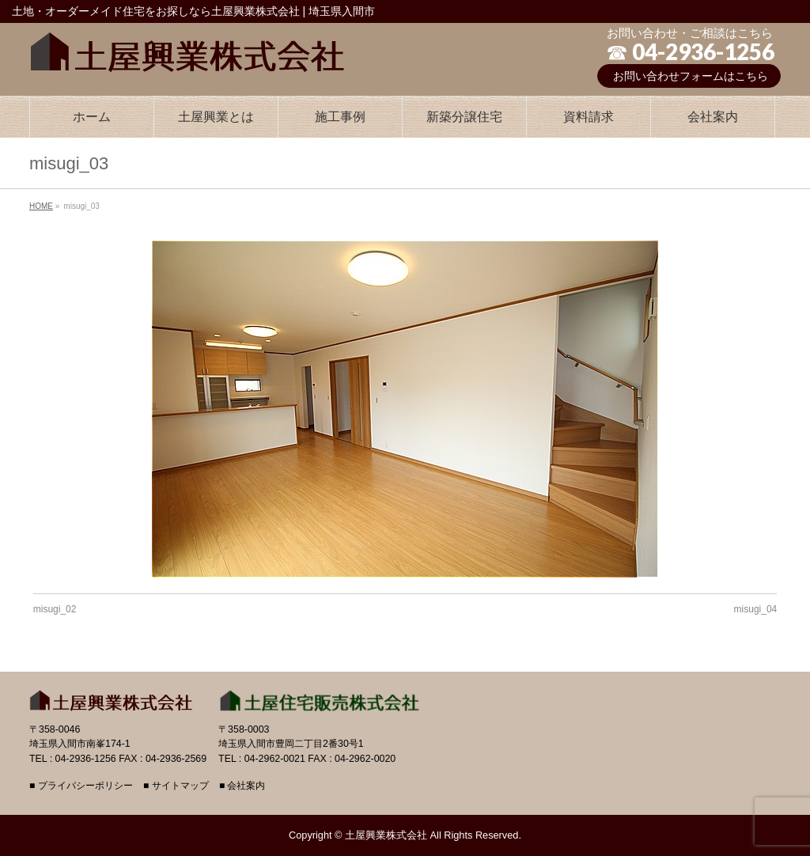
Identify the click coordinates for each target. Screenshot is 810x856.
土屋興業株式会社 (386, 835)
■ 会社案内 (242, 786)
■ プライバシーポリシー (81, 786)
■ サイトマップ (176, 786)
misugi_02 (55, 609)
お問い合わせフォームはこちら (690, 76)
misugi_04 (756, 609)
